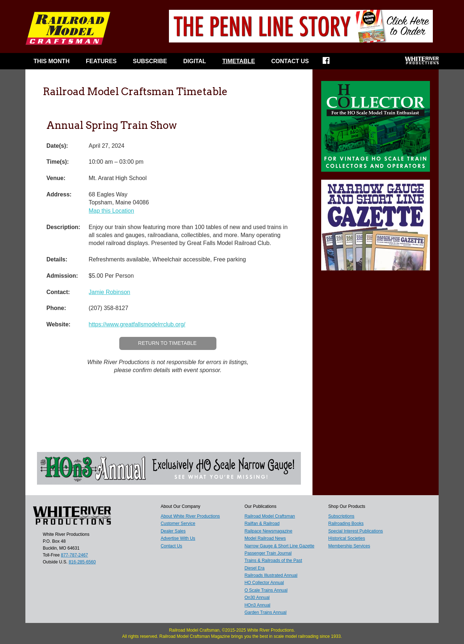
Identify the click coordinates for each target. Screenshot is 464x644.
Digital (194, 61)
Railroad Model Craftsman (269, 516)
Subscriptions (341, 516)
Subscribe (150, 61)
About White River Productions (190, 516)
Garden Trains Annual (265, 612)
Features (101, 61)
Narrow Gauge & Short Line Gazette (279, 546)
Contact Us (290, 61)
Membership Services (349, 546)
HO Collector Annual (264, 582)
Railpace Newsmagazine (268, 531)
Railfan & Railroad (261, 523)
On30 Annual (256, 597)
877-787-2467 (74, 555)
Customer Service (178, 523)
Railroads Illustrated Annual (270, 575)
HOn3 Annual (257, 605)
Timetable (238, 61)
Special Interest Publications (355, 531)
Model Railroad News (265, 538)
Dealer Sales (173, 531)
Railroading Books (346, 523)
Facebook (331, 63)
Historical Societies (346, 538)
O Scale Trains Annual (265, 590)
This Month (51, 61)
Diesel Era (254, 568)
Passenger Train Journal (267, 553)
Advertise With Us (178, 538)
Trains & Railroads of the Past (273, 560)
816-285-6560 (82, 561)
